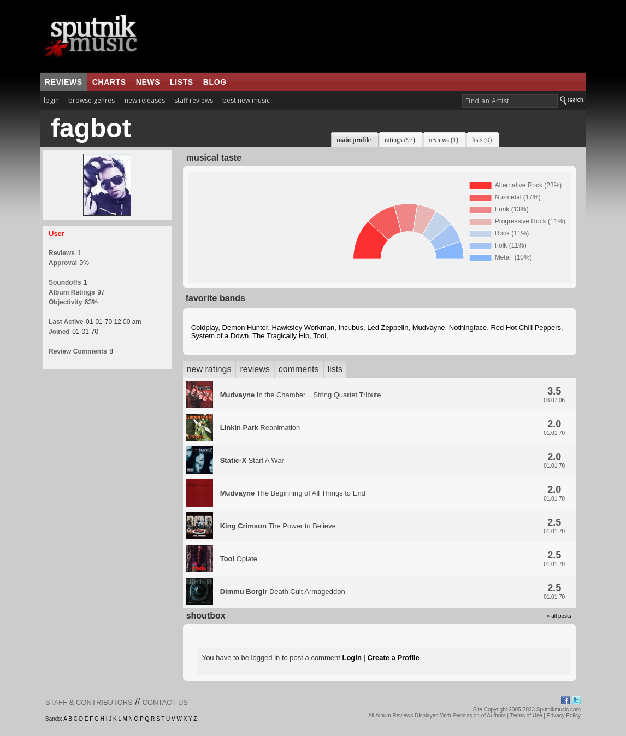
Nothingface (468, 327)
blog (215, 82)
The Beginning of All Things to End (292, 493)
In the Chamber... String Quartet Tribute (300, 395)
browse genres (91, 100)
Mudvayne (428, 327)
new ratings (209, 369)
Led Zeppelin (387, 327)
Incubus (350, 327)
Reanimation (260, 427)
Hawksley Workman (303, 327)
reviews (63, 82)
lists (181, 82)
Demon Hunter (245, 327)
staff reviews (193, 100)
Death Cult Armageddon (282, 591)
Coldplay (204, 327)
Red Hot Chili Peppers (526, 327)
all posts (561, 616)
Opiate (238, 559)
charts (109, 82)
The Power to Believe (278, 526)
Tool (319, 336)
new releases (145, 100)
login (51, 100)
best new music (246, 100)
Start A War (252, 460)
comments (299, 369)
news (148, 82)
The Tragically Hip (280, 336)
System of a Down (220, 336)
